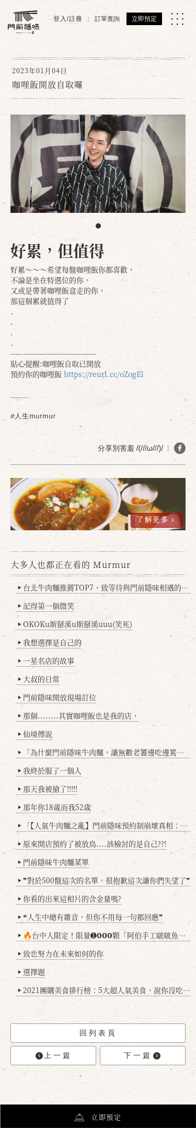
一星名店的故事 (46, 660)
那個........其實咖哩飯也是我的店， (79, 715)
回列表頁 (98, 1033)
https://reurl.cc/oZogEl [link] (104, 374)
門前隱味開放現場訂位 (57, 697)
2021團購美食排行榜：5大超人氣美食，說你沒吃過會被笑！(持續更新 (104, 990)
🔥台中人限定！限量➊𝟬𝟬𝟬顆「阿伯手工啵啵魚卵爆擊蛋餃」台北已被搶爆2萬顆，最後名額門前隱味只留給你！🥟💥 (104, 935)
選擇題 (31, 971)
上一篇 (54, 1055)
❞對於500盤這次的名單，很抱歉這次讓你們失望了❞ (104, 880)
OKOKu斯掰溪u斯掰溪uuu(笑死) (75, 624)
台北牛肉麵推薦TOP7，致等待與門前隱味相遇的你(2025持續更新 (104, 587)
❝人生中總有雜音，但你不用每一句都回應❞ (91, 916)
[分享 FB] (180, 448)
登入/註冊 (68, 18)
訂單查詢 (107, 18)
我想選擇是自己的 (50, 642)
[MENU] (177, 19)
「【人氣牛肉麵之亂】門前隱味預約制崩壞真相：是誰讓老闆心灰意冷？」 (104, 825)
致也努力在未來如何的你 (61, 953)
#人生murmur (33, 416)
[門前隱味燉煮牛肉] (23, 22)
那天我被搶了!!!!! (48, 788)
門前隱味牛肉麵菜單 (53, 862)
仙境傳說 (35, 733)
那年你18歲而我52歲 (54, 807)
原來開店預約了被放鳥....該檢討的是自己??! (92, 843)
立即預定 (144, 18)
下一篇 (142, 1055)
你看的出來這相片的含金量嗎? (70, 898)
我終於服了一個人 (50, 770)
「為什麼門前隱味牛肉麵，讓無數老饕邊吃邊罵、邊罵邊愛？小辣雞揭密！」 (104, 752)
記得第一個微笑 (46, 605)
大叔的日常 (39, 679)
